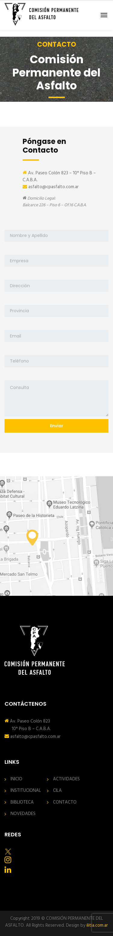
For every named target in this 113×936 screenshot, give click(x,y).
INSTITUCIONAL (26, 790)
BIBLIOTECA (22, 802)
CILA (57, 790)
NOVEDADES (23, 813)
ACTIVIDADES (66, 779)
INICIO (16, 779)
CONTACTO (65, 802)
